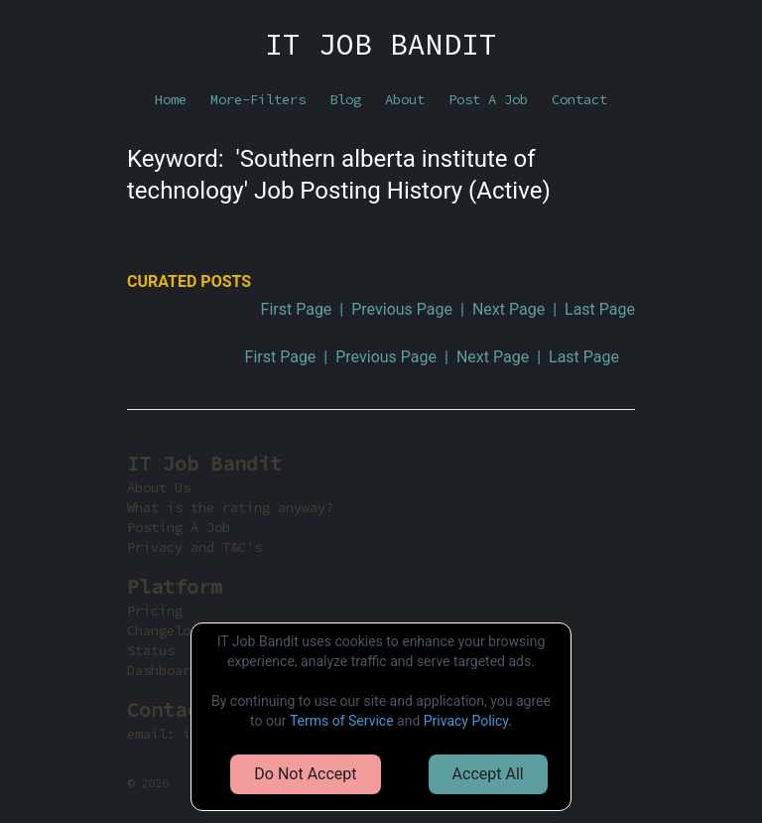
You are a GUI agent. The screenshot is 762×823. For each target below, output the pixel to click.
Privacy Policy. (468, 721)
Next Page (508, 309)
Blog (345, 99)
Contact (579, 99)
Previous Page (401, 309)
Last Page (600, 309)
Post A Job (488, 99)
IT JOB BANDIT (381, 44)
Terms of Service (342, 721)
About (405, 99)
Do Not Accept (305, 773)
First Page (296, 309)
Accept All (488, 773)
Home (171, 99)
